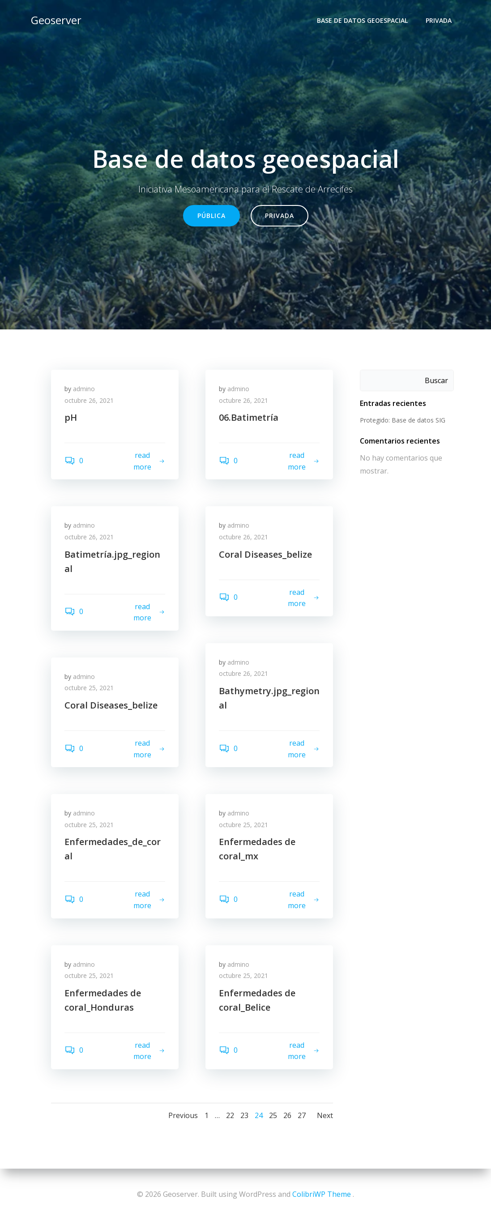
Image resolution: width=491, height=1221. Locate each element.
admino (84, 388)
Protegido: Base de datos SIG (402, 420)
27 (302, 1115)
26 (287, 1115)
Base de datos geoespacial (362, 20)
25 (273, 1115)
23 (244, 1115)
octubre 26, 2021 (89, 400)
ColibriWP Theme (321, 1194)
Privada (439, 20)
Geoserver (56, 20)
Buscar (436, 380)
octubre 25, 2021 (89, 687)
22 (230, 1115)
